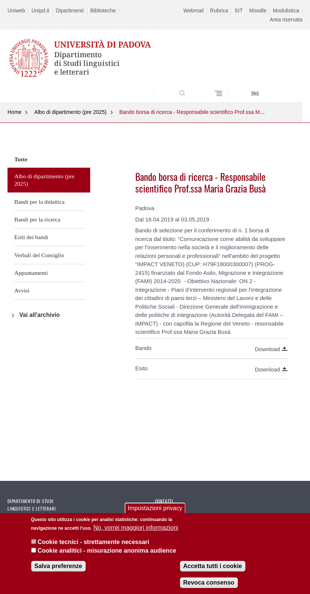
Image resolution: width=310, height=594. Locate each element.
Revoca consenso (208, 582)
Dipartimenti (70, 11)
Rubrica (219, 11)
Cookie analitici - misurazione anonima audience (107, 550)
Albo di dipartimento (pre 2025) (70, 112)
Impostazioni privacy (155, 508)
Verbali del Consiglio (39, 255)
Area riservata (286, 20)
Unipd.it (40, 11)
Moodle (257, 11)
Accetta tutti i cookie (212, 566)
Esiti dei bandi (31, 237)
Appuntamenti (31, 273)
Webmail (193, 11)
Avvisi (21, 290)
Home (14, 112)
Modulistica (286, 11)
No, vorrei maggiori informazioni (136, 527)
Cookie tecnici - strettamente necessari (93, 542)
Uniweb (16, 11)
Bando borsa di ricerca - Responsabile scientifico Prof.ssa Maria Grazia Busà (209, 112)
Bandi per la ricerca (37, 219)
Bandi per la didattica (39, 202)
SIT (238, 11)
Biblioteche (103, 11)
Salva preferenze (58, 566)
